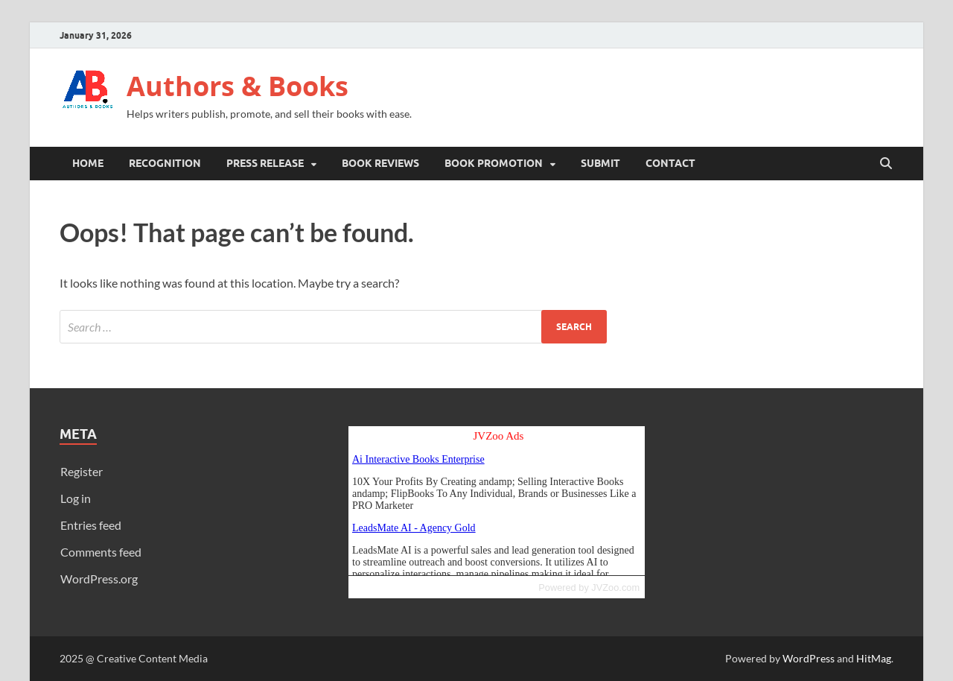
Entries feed (90, 525)
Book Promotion (493, 163)
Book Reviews (380, 163)
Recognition (165, 163)
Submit (600, 163)
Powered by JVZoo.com (589, 587)
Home (87, 163)
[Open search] (886, 164)
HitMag (873, 658)
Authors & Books (237, 86)
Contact (670, 163)
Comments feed (100, 552)
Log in (75, 498)
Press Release (265, 163)
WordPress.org (99, 578)
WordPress (809, 658)
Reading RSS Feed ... (496, 500)
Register (81, 471)
